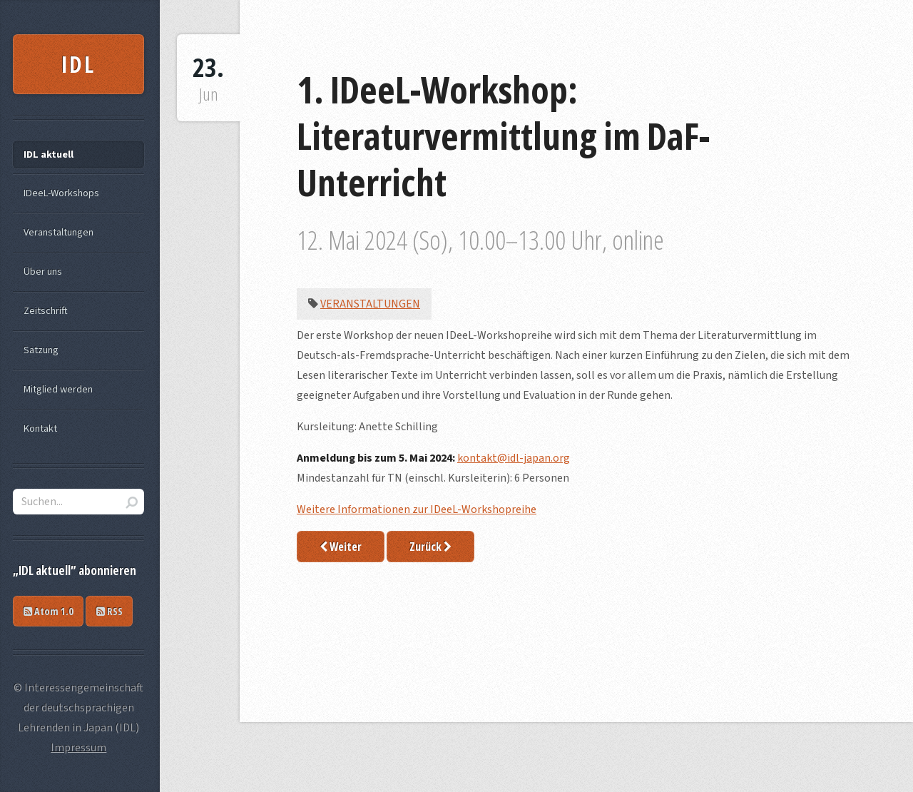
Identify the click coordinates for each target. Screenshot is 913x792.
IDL (78, 64)
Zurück (430, 546)
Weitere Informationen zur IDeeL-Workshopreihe (416, 509)
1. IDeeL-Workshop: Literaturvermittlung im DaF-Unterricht (503, 135)
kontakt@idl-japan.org (513, 458)
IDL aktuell (48, 154)
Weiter (341, 546)
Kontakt (40, 428)
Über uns (43, 271)
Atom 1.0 (48, 611)
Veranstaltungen (370, 304)
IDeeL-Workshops (61, 193)
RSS (109, 611)
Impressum (78, 748)
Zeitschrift (46, 310)
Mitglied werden (58, 389)
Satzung (41, 349)
